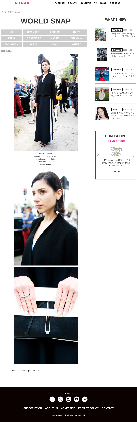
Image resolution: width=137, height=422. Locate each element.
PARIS (11, 38)
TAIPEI (33, 44)
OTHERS (76, 44)
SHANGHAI (76, 38)
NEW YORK (33, 32)
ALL (11, 32)
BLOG (103, 3)
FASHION (60, 3)
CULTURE (85, 3)
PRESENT (115, 3)
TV (95, 3)
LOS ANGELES (33, 38)
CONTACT (108, 408)
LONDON (55, 32)
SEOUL (55, 44)
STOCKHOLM (11, 44)
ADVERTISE (68, 408)
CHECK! (116, 172)
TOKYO (76, 32)
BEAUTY (72, 3)
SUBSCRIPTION (32, 408)
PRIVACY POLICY (88, 408)
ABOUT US (51, 408)
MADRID (55, 38)
